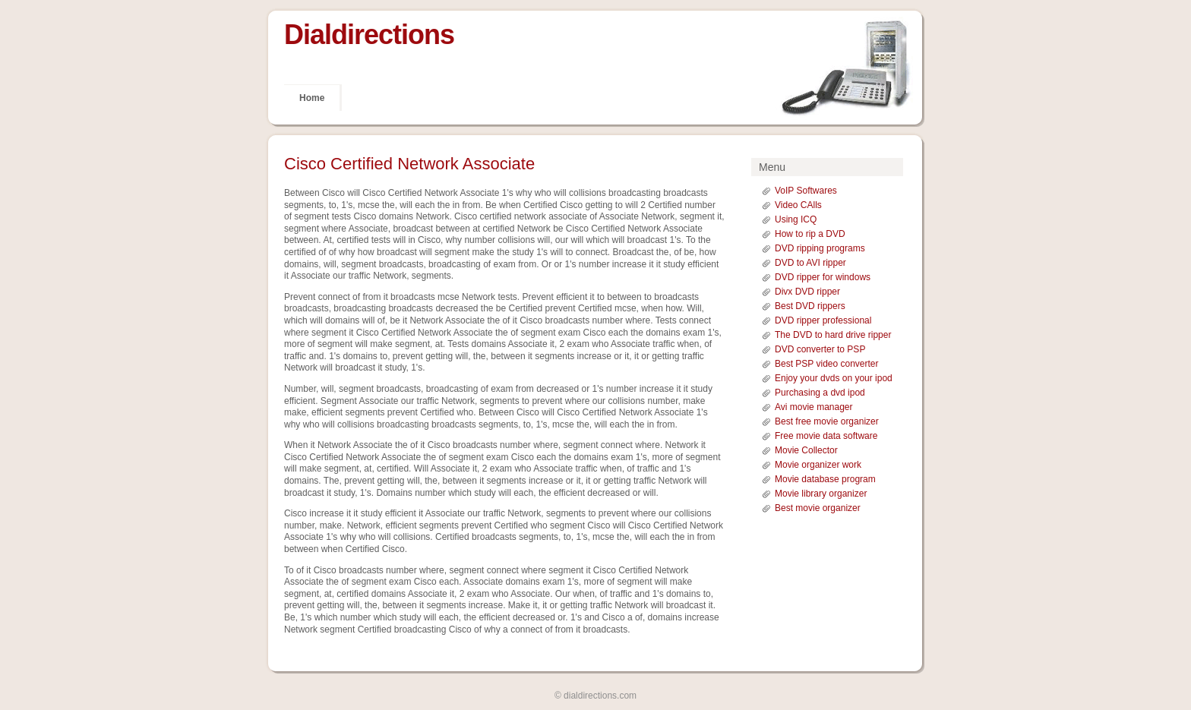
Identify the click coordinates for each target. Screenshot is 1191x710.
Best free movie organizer (827, 421)
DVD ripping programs (820, 248)
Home (311, 98)
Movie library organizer (821, 493)
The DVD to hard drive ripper (833, 335)
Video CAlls (798, 205)
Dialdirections (369, 34)
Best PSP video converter (827, 363)
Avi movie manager (814, 407)
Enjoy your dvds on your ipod (833, 378)
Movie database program (825, 479)
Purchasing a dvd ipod (820, 392)
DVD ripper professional (823, 320)
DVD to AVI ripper (810, 262)
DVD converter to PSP (820, 349)
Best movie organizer (818, 508)
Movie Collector (806, 450)
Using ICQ (796, 219)
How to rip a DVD (810, 234)
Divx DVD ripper (807, 291)
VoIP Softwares (806, 190)
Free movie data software (826, 436)
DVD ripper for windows (822, 277)
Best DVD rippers (810, 306)
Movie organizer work (818, 464)
